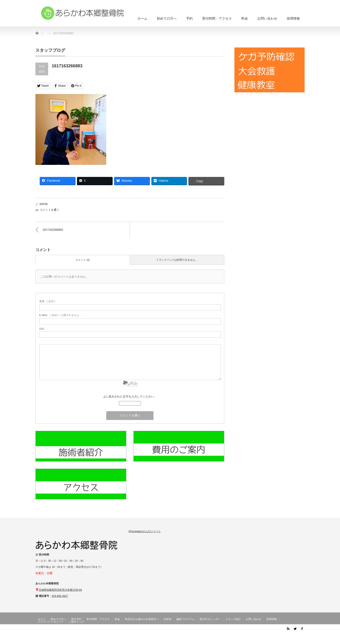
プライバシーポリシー (51, 621)
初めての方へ (167, 18)
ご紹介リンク (76, 621)
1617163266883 (52, 229)
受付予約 (76, 619)
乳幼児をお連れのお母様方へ (142, 619)
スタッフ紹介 (233, 619)
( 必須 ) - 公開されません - (60, 315)
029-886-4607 (60, 596)
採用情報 (293, 18)
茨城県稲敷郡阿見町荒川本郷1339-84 (60, 589)
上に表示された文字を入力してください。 (130, 396)
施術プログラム (185, 619)
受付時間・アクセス (217, 18)
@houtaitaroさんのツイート (144, 531)
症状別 (167, 619)
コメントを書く (50, 209)
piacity (44, 203)
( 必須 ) (47, 301)
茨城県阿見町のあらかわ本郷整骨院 (257, 629)
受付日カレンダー (210, 619)
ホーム (142, 18)
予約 (189, 18)
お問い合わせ (267, 18)
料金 (244, 18)
